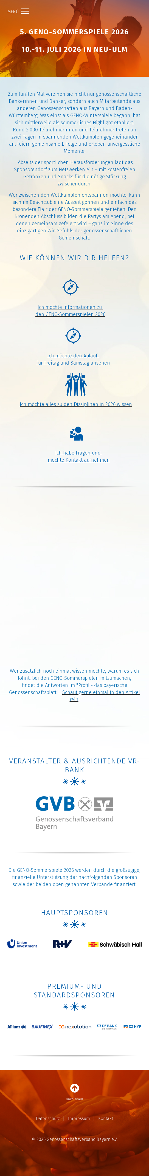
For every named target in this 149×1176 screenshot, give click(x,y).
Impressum (79, 1118)
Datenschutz (48, 1118)
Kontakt (105, 1118)
